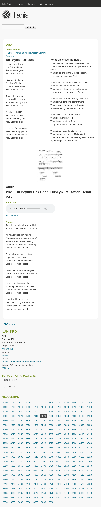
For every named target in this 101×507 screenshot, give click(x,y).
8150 (43, 493)
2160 (20, 420)
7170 (28, 479)
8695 (35, 502)
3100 (20, 429)
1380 (81, 407)
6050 (58, 457)
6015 (35, 457)
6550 (5, 470)
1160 (74, 402)
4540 (66, 443)
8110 (74, 488)
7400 (89, 479)
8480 (20, 497)
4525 (51, 443)
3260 (28, 434)
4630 (35, 447)
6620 (35, 470)
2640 (81, 425)
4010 (43, 434)
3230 (5, 434)
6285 (74, 461)
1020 (20, 402)
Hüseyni (5, 355)
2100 (74, 416)
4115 (89, 434)
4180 (51, 438)
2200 (51, 420)
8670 (5, 502)
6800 (20, 475)
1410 (5, 411)
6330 (13, 466)
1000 (5, 402)
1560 (81, 411)
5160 (35, 452)
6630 (43, 470)
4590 (5, 447)
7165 (20, 479)
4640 (43, 447)
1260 (58, 407)
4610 (20, 447)
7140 (5, 479)
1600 (5, 416)
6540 (89, 466)
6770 (89, 470)
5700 (66, 452)
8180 (58, 493)
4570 (81, 443)
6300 (89, 461)
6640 (51, 470)
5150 (28, 452)
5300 (43, 452)
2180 (35, 420)
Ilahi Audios (7, 4)
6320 (5, 466)
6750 (74, 470)
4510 (35, 443)
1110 (43, 402)
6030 (43, 457)
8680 (20, 502)
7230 (66, 479)
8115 (81, 488)
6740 (66, 470)
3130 (43, 429)
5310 (51, 452)
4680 (66, 447)
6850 (28, 475)
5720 (81, 452)
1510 (43, 411)
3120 (35, 429)
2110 (81, 416)
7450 (35, 484)
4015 (51, 434)
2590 (43, 425)
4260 (20, 443)
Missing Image (46, 4)
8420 (74, 493)
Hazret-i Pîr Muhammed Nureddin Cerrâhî (26, 53)
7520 (81, 484)
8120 (89, 488)
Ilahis (20, 4)
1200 (13, 407)
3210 (89, 429)
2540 (13, 425)
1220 (28, 407)
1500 (35, 411)
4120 (5, 438)
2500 (74, 420)
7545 (13, 488)
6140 (20, 461)
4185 (58, 438)
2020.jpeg (6, 368)
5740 (5, 457)
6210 (51, 461)
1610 (13, 416)
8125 (5, 493)
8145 (35, 493)
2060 (66, 416)
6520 (74, 466)
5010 (74, 447)
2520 (89, 420)
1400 (89, 407)
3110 (28, 429)
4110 (81, 434)
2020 (43, 416)
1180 (89, 402)
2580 (35, 425)
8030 (43, 488)
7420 (13, 484)
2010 (35, 416)
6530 (81, 466)
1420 (13, 411)
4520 (43, 443)
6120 (5, 461)
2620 (66, 425)
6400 (43, 466)
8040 (51, 488)
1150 (66, 402)
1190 (5, 407)
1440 (20, 411)
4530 (58, 443)
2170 (28, 420)
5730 (89, 452)
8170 (51, 493)
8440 (89, 493)
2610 (58, 425)
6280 (66, 461)
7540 (5, 488)
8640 (74, 497)
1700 (28, 416)
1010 (13, 402)
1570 (89, 411)
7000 (35, 475)
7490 (66, 484)
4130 (13, 438)
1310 (74, 407)
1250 (51, 407)
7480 (58, 484)
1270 (66, 407)
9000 (43, 502)
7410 (5, 484)
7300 (74, 479)
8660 (89, 497)
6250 (58, 461)
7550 (20, 488)
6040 (51, 457)
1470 (28, 411)
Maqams (31, 4)
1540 (66, 411)
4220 (81, 438)
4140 (28, 438)
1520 (51, 411)
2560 (20, 425)
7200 (51, 479)
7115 (81, 475)
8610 (43, 497)
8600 (28, 497)
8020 (35, 488)
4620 (28, 447)
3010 (13, 429)
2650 (89, 425)
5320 (58, 452)
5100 (81, 447)
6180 (35, 461)
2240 (58, 420)
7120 (89, 475)
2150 (13, 420)
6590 (28, 470)
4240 (13, 443)
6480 (58, 466)
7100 (66, 475)
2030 (51, 416)
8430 (81, 493)
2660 (5, 429)
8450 (5, 497)
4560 (74, 443)
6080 (74, 457)
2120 (89, 416)
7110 (74, 475)
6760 (81, 470)
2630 (74, 425)
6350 (20, 466)
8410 (66, 493)
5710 (74, 452)
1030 (28, 402)
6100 (81, 457)
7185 (43, 479)
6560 (13, 470)
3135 (51, 429)
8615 (51, 497)
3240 (13, 434)
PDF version (12, 215)
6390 (35, 466)
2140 (5, 420)
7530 (89, 484)
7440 (28, 484)
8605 (35, 497)
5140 (20, 452)
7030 (58, 475)
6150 (28, 461)
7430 (20, 484)
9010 (51, 502)
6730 (58, 470)
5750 (13, 457)
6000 (20, 457)
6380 (28, 466)
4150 (35, 438)
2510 (81, 420)
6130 (13, 461)
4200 (66, 438)
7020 (51, 475)
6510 (66, 466)
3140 (58, 429)
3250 (20, 434)
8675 (13, 502)
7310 (81, 479)
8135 (20, 493)
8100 (58, 488)
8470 (13, 497)
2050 (58, 416)
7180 (35, 479)
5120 (5, 452)
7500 (74, 484)
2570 (28, 425)
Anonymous (11, 56)
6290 (81, 461)
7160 (13, 479)
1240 (43, 407)
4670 (58, 447)
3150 (74, 429)
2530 (5, 425)
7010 (43, 475)
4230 (89, 438)
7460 (43, 484)
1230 (35, 407)
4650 (51, 447)
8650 (81, 497)
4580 (89, 443)
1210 (20, 407)
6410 (51, 466)
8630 (66, 497)
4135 (20, 438)
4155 (43, 438)
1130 (51, 402)
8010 (28, 488)
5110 (89, 447)
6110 (89, 457)
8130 (13, 493)
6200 (43, 461)
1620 (20, 416)
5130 (13, 452)
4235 (5, 443)
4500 (28, 443)
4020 (58, 434)
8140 (28, 493)
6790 (13, 475)
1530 (58, 411)
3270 (35, 434)
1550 (74, 411)
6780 (5, 475)
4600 (13, 447)
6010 (28, 457)
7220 (58, 479)
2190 (43, 420)
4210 (74, 438)
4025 (66, 434)
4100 (74, 434)
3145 (66, 429)
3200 (81, 429)
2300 (66, 420)
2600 (51, 425)
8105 (66, 488)
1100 (35, 402)
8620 (58, 497)
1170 (81, 402)
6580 (20, 470)
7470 (51, 484)
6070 (66, 457)
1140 (58, 402)
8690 (28, 502)
